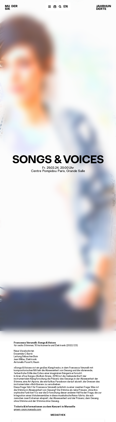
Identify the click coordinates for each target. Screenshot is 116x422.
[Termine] (54, 6)
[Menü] (49, 6)
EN (65, 6)
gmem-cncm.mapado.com (27, 409)
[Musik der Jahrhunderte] (11, 7)
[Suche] (59, 6)
